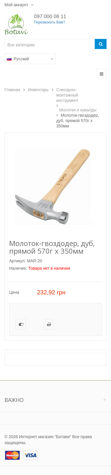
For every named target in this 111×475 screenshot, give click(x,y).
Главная (12, 89)
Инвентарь (38, 89)
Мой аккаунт (16, 4)
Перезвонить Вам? (49, 22)
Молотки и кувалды (77, 110)
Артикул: (17, 260)
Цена (14, 292)
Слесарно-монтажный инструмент (67, 95)
